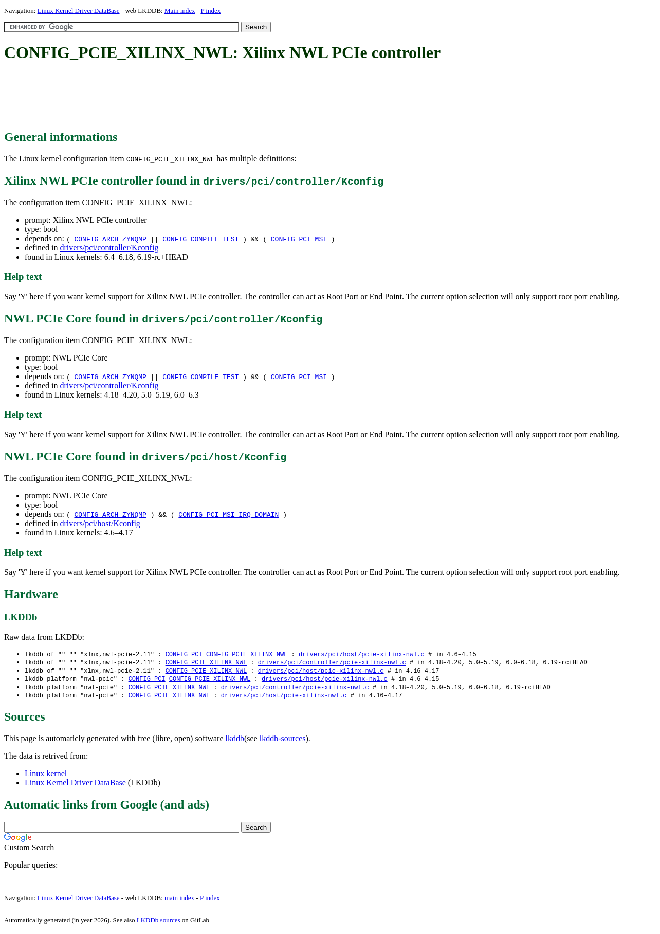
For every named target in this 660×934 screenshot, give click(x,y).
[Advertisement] (191, 97)
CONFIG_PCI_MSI (299, 238)
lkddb (235, 741)
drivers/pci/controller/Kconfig (109, 247)
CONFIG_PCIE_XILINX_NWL (246, 654)
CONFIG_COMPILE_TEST (200, 238)
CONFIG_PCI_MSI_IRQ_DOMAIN (228, 514)
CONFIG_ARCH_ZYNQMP (110, 238)
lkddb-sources (283, 741)
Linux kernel (46, 776)
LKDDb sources (158, 923)
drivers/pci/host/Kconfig (100, 523)
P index (210, 10)
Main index (179, 10)
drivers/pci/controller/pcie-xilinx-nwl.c (332, 663)
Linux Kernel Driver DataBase (79, 10)
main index (179, 901)
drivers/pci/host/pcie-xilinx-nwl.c (362, 654)
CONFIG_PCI (184, 654)
